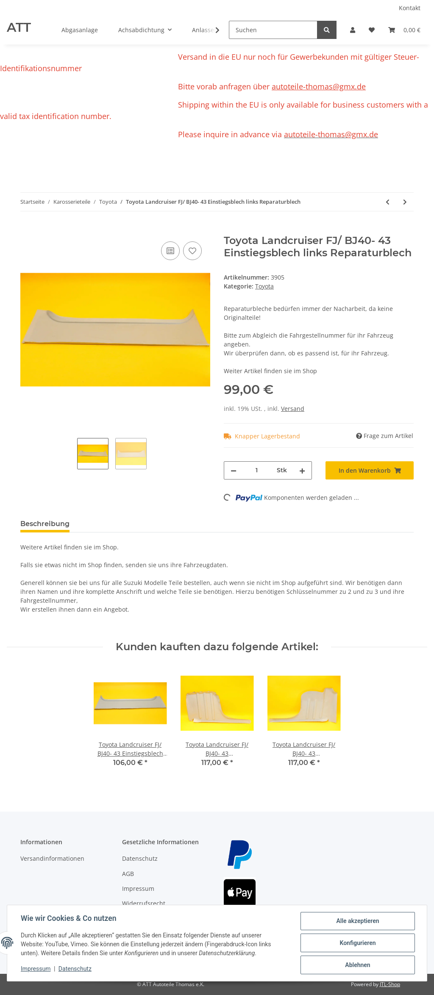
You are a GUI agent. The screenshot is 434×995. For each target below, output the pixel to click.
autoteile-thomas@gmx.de (319, 86)
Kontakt (409, 8)
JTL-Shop (390, 984)
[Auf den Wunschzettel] (192, 250)
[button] (352, 29)
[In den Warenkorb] (27, 230)
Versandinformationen (52, 858)
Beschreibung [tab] (45, 524)
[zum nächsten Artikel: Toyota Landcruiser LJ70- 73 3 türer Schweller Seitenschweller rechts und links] (405, 202)
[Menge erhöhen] (302, 470)
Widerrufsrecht (143, 903)
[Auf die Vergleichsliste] (170, 250)
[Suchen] (273, 30)
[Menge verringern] (233, 470)
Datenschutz (140, 858)
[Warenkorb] (404, 29)
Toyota (264, 286)
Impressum (138, 888)
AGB (128, 874)
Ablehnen (357, 965)
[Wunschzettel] (371, 29)
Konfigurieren (357, 943)
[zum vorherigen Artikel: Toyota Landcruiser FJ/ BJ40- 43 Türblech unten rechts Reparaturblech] (387, 202)
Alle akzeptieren (357, 920)
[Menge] (256, 470)
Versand (292, 409)
